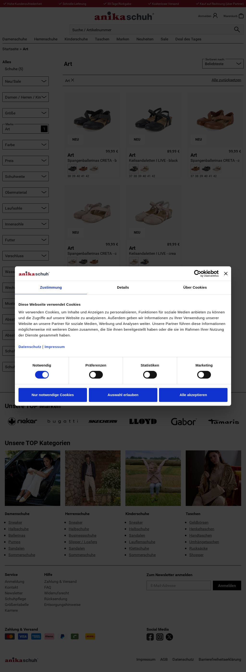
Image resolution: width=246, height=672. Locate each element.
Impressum (54, 347)
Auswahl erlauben (123, 395)
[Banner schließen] (226, 273)
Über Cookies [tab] (195, 287)
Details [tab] (123, 287)
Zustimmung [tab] (51, 287)
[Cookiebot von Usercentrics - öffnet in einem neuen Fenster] (198, 273)
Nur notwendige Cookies (53, 395)
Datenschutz (29, 347)
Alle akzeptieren (193, 395)
